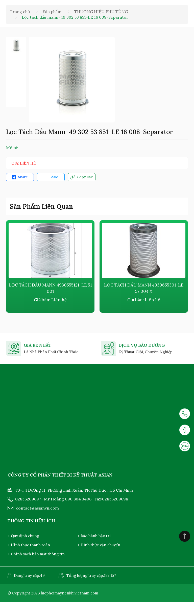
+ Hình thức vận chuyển (98, 545)
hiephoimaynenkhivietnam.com (69, 593)
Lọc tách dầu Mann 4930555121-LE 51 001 (50, 288)
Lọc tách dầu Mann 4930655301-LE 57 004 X (144, 288)
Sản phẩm (52, 11)
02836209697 (28, 498)
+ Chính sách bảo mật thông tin (36, 554)
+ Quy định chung (23, 535)
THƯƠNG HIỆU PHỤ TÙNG (101, 11)
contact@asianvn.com (37, 508)
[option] (16, 45)
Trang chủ (20, 11)
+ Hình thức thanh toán (29, 545)
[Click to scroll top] (184, 536)
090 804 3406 (78, 498)
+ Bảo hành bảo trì (94, 535)
